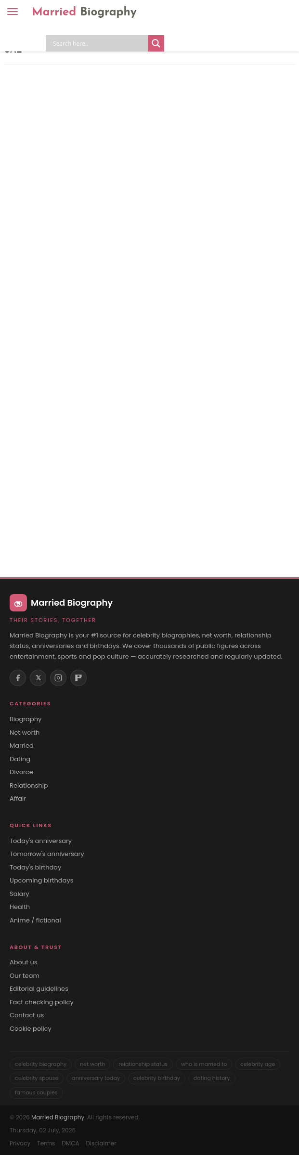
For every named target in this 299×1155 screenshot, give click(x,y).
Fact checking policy (42, 1002)
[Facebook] (18, 678)
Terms (46, 1143)
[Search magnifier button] (156, 43)
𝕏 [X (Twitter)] (38, 678)
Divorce (21, 772)
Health (20, 907)
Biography (25, 719)
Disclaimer (101, 1143)
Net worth (24, 732)
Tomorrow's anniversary (47, 854)
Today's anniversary (41, 841)
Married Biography (57, 1117)
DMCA (70, 1143)
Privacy (20, 1143)
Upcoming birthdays (42, 880)
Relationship (29, 785)
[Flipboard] (78, 678)
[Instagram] (58, 678)
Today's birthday (35, 867)
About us (24, 962)
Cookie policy (31, 1029)
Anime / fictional (35, 920)
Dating (20, 759)
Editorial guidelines (39, 989)
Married (84, 12)
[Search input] (99, 43)
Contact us (27, 1015)
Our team (24, 976)
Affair (18, 798)
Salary (19, 894)
